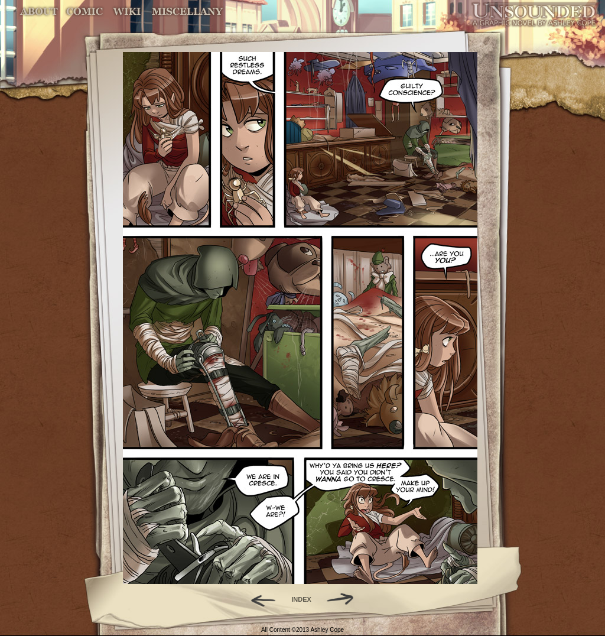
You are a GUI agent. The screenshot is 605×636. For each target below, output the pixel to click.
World (127, 11)
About (40, 11)
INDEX (301, 599)
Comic (85, 11)
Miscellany (187, 11)
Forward (344, 599)
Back (258, 599)
